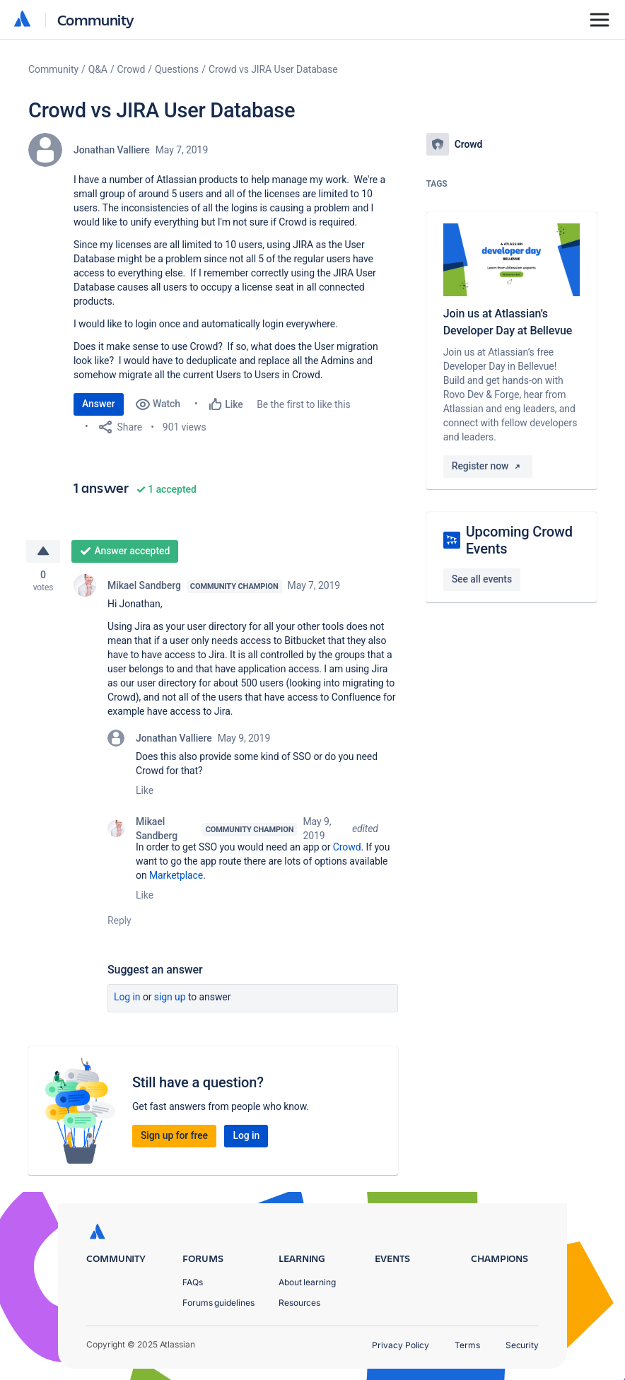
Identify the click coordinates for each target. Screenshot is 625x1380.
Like (144, 790)
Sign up (170, 996)
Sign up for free (174, 1135)
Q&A (97, 69)
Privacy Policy (400, 1345)
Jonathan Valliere (112, 150)
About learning (307, 1282)
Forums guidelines (218, 1302)
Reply (119, 920)
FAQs (192, 1282)
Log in (127, 996)
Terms (467, 1345)
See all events (482, 579)
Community (95, 19)
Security (522, 1345)
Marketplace (176, 875)
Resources (299, 1302)
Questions (177, 69)
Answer (98, 403)
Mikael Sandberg (144, 585)
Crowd (131, 69)
